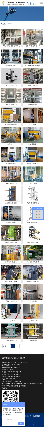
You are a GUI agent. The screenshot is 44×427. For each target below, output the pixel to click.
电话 (34, 424)
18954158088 (17, 381)
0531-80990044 (10, 379)
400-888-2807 (15, 365)
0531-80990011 (10, 369)
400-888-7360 (15, 367)
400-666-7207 (15, 362)
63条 (4, 346)
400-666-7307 (24, 362)
